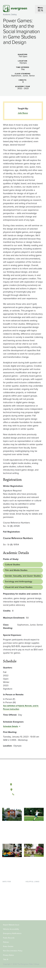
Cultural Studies (12, 564)
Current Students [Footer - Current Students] (9, 885)
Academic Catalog (10, 14)
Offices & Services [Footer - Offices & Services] (33, 893)
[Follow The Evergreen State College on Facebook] (15, 802)
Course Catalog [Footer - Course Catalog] (32, 897)
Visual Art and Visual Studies (18, 587)
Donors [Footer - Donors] (5, 909)
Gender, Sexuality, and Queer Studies (23, 575)
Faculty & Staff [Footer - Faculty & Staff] (8, 905)
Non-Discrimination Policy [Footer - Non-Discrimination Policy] (12, 950)
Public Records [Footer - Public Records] (8, 938)
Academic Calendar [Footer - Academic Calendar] (34, 901)
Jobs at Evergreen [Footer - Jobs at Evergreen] (33, 909)
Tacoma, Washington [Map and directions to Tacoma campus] (23, 789)
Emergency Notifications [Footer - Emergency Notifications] (12, 933)
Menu (40, 7)
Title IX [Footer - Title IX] (5, 959)
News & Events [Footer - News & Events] (32, 905)
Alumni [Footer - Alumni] (5, 913)
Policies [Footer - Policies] (6, 942)
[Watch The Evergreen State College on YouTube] (20, 802)
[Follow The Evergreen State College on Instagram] (25, 802)
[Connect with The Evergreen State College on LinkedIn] (30, 802)
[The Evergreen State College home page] (23, 772)
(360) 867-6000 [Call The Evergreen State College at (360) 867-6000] (23, 794)
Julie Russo (23, 113)
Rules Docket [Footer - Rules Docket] (8, 946)
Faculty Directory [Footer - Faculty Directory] (33, 889)
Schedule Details (10, 726)
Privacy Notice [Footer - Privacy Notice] (8, 955)
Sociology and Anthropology (18, 581)
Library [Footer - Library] (28, 885)
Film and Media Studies (16, 570)
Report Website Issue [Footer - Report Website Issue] (11, 925)
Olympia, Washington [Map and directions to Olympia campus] (23, 784)
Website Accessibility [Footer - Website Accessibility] (11, 929)
